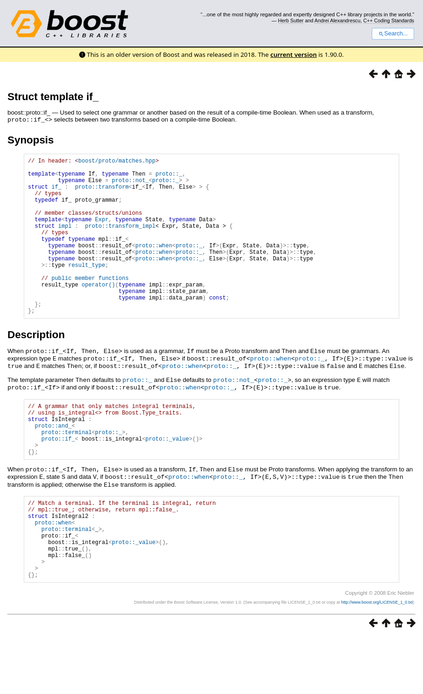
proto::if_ (58, 478)
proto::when (153, 264)
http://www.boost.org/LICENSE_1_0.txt (377, 659)
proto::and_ (52, 462)
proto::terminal (66, 470)
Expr (102, 233)
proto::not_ (130, 185)
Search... (393, 33)
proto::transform (102, 193)
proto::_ (169, 177)
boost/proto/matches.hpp (117, 161)
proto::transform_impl (120, 241)
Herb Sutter (291, 20)
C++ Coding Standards (388, 20)
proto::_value (167, 478)
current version (293, 54)
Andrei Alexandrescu (337, 20)
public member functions (90, 304)
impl (65, 241)
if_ (56, 193)
